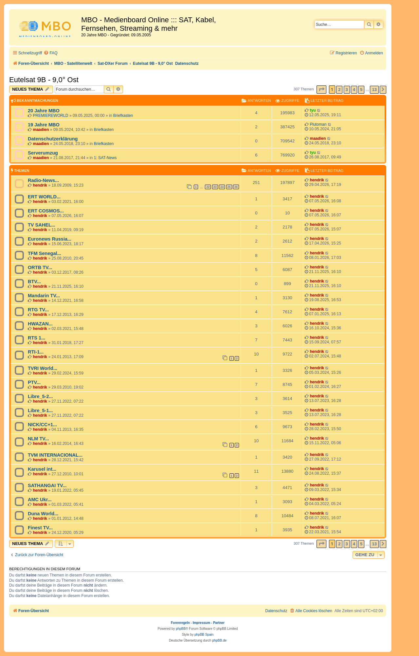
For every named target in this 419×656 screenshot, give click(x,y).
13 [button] (374, 89)
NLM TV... (38, 438)
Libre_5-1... (40, 410)
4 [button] (354, 89)
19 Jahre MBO (44, 124)
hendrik (40, 185)
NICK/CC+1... (42, 424)
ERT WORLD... (44, 196)
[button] (321, 89)
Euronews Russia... (49, 239)
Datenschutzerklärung (53, 138)
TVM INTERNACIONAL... (55, 455)
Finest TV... (40, 527)
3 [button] (347, 89)
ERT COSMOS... (46, 210)
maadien (41, 129)
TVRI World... (42, 368)
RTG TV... (38, 309)
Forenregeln (180, 623)
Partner (219, 623)
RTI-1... (36, 352)
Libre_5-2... (40, 396)
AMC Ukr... (40, 499)
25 (229, 187)
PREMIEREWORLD (50, 115)
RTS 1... (36, 337)
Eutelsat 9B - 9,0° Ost (44, 80)
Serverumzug (43, 152)
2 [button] (339, 89)
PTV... (34, 382)
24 (222, 187)
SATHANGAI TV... (47, 485)
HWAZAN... (40, 323)
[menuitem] (50, 53)
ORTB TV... (40, 267)
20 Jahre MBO (44, 110)
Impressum (201, 623)
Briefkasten (123, 115)
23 (215, 187)
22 (208, 187)
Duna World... (43, 513)
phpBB (181, 628)
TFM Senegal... (44, 253)
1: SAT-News (105, 157)
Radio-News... (43, 180)
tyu (313, 110)
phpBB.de (219, 640)
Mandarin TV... (44, 295)
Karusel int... (42, 469)
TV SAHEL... (41, 225)
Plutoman (318, 124)
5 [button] (361, 89)
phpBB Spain (203, 634)
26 (236, 187)
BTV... (34, 281)
